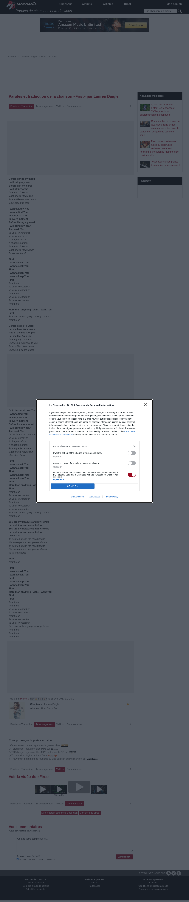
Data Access (94, 496)
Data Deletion (77, 496)
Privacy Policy (111, 496)
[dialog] (94, 451)
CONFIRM (72, 486)
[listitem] (94, 446)
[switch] (132, 453)
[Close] (146, 405)
